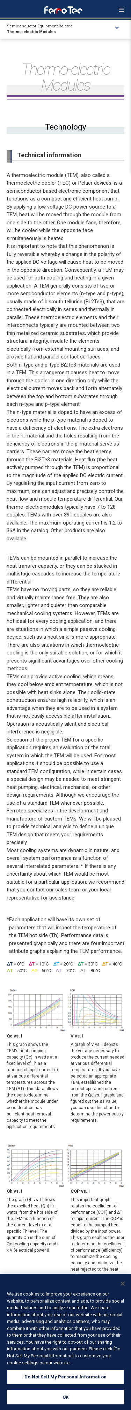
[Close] (122, 1286)
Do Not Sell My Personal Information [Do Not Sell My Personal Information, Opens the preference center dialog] (65, 1380)
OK (65, 1400)
